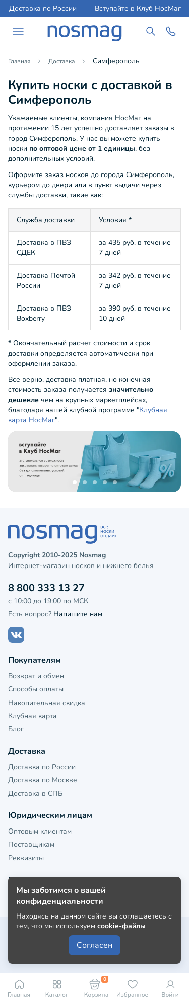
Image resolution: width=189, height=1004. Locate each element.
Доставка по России (43, 8)
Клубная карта (32, 716)
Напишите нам (77, 614)
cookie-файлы (121, 926)
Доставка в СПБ (35, 793)
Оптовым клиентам (40, 831)
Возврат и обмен (36, 676)
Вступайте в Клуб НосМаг (138, 8)
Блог (16, 729)
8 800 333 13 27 (46, 588)
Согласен (94, 945)
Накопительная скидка (46, 703)
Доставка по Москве (42, 780)
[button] (75, 482)
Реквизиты (26, 858)
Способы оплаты (36, 689)
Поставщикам (31, 844)
